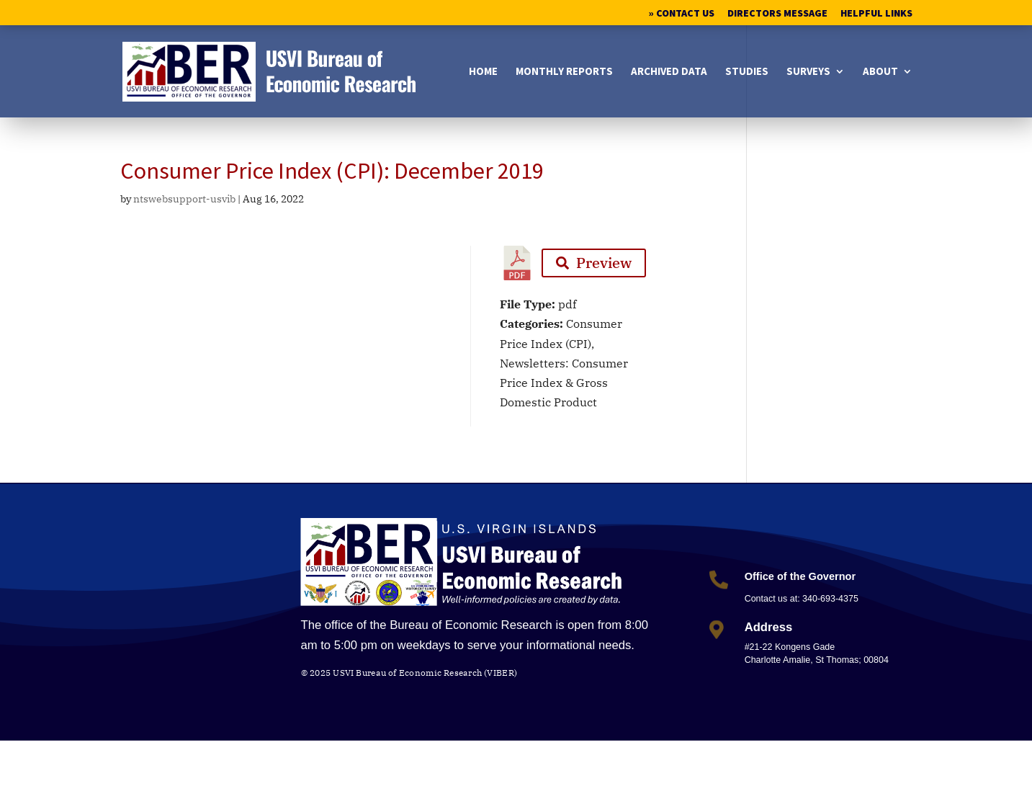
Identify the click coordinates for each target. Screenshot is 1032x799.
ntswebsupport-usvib (184, 198)
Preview (594, 262)
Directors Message (777, 13)
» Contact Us (681, 13)
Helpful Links (876, 13)
